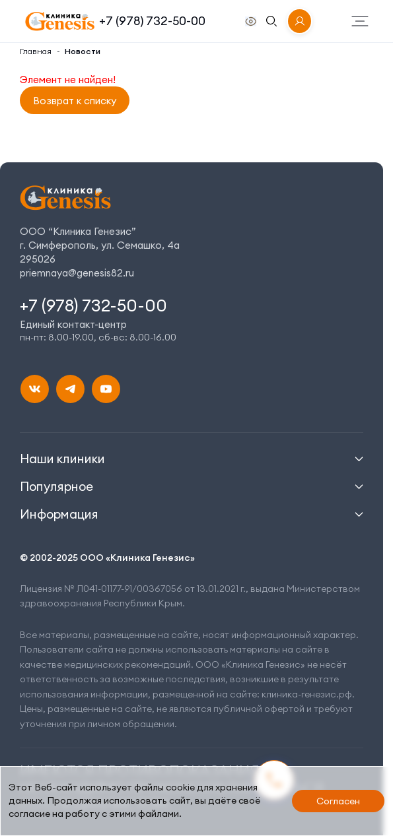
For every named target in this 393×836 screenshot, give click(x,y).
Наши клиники (62, 458)
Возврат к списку (74, 100)
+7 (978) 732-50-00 (152, 20)
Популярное (56, 486)
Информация (59, 514)
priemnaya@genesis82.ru (77, 273)
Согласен (338, 801)
